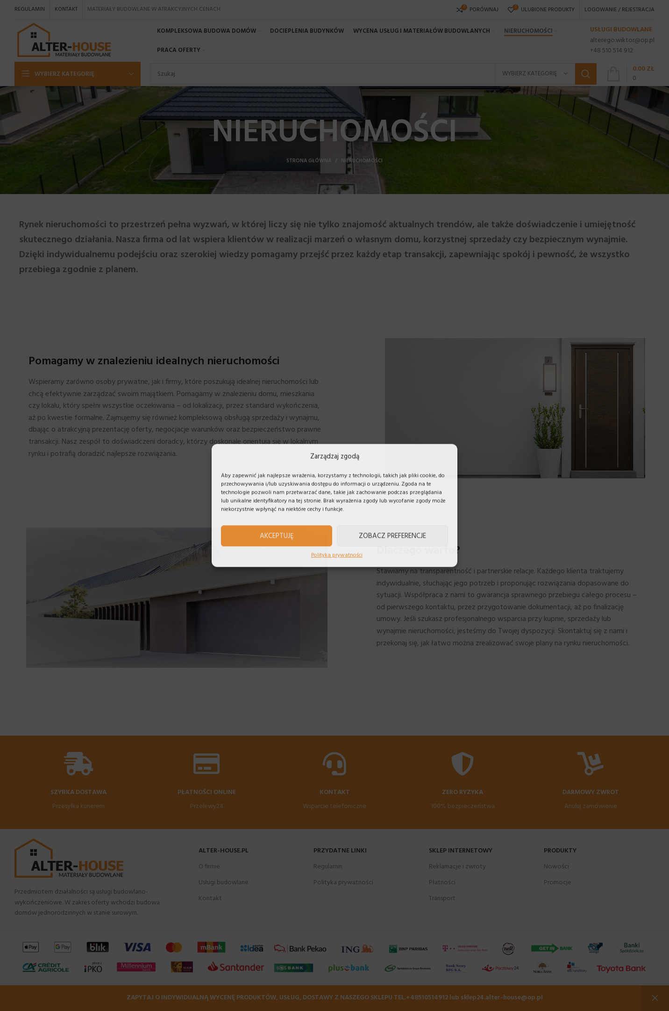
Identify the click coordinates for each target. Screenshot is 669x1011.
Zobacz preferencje (392, 536)
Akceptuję (277, 536)
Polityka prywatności (337, 555)
